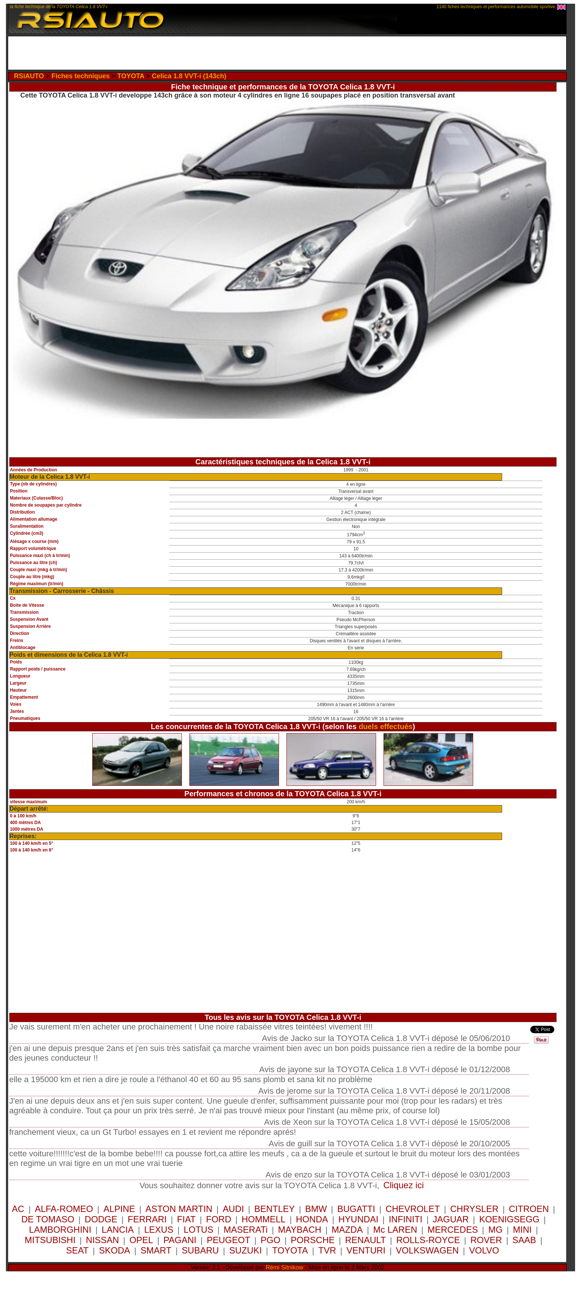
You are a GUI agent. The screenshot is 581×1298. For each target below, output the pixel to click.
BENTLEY (274, 1209)
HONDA (312, 1219)
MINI (522, 1230)
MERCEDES (453, 1230)
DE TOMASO (47, 1219)
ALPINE (119, 1209)
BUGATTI (356, 1209)
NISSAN (102, 1240)
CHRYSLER (474, 1209)
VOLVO (484, 1250)
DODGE (101, 1219)
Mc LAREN (395, 1230)
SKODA (114, 1250)
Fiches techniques (81, 76)
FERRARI (147, 1219)
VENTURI (365, 1250)
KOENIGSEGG (509, 1219)
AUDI (233, 1209)
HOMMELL (264, 1219)
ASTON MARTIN (179, 1209)
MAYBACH (299, 1230)
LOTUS (198, 1230)
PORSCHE (313, 1240)
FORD (218, 1219)
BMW (316, 1209)
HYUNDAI (358, 1219)
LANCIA (118, 1230)
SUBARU (200, 1250)
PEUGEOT (228, 1240)
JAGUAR (451, 1219)
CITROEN (529, 1209)
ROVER (486, 1240)
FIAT (186, 1219)
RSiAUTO (29, 76)
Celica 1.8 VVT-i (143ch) (189, 76)
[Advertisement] (287, 53)
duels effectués (386, 726)
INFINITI (405, 1219)
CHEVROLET (412, 1209)
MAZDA (347, 1230)
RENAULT (365, 1240)
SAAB (524, 1240)
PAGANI (179, 1240)
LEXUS (158, 1230)
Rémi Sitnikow (284, 1267)
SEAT (77, 1250)
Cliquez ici (403, 1185)
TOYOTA (130, 76)
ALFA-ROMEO (64, 1209)
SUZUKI (245, 1250)
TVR (327, 1250)
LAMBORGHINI (60, 1230)
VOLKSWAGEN (427, 1250)
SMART (156, 1250)
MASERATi (246, 1230)
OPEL (141, 1240)
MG (495, 1230)
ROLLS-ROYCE (428, 1240)
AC (19, 1209)
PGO (270, 1240)
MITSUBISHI (50, 1240)
